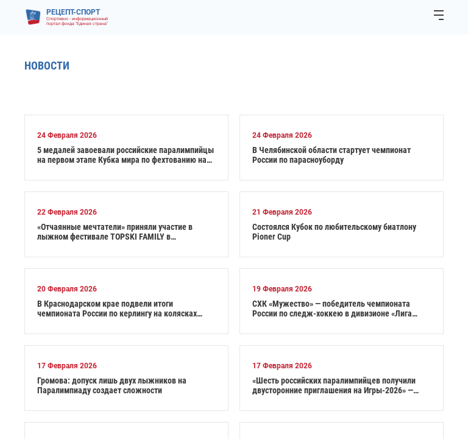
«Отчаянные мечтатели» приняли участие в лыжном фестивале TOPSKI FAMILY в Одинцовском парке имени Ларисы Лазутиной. (121, 231)
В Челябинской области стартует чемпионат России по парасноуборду (331, 155)
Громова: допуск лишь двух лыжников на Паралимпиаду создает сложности (111, 385)
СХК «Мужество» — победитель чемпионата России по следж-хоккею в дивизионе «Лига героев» (332, 308)
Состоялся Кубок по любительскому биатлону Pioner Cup (334, 231)
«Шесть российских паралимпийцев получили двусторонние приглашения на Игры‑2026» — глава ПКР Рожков (334, 385)
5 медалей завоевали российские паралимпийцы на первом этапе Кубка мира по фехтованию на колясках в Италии (125, 155)
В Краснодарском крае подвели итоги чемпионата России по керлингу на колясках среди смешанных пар (117, 308)
